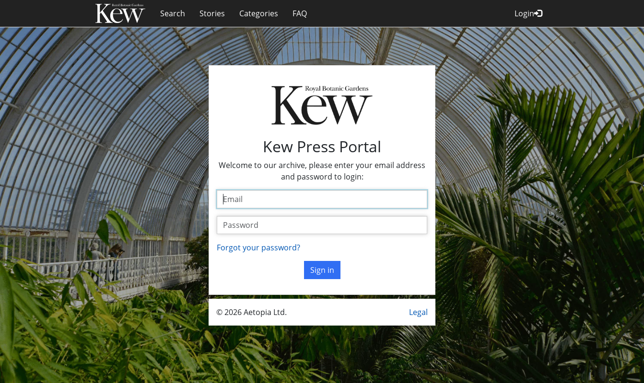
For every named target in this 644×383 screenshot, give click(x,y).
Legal (418, 312)
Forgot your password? (258, 247)
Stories (212, 13)
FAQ (300, 13)
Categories (258, 13)
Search (172, 13)
